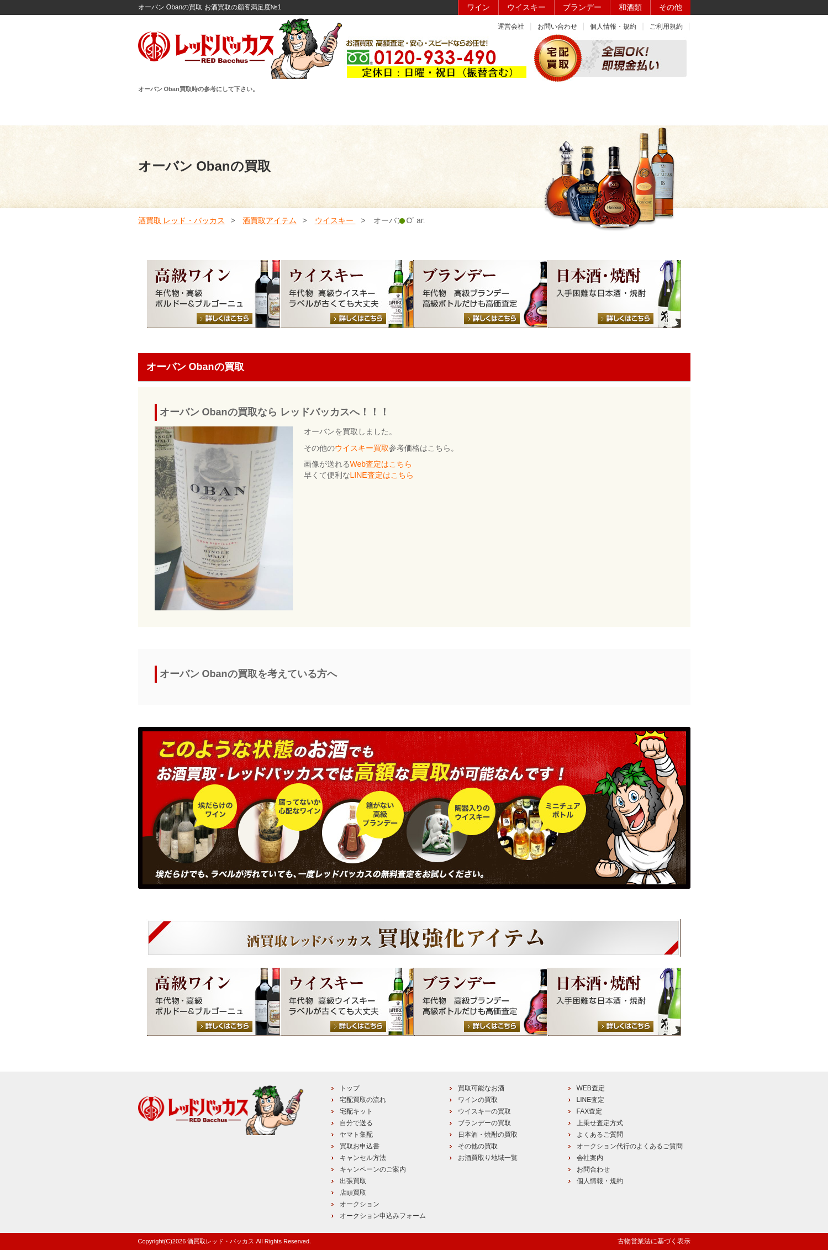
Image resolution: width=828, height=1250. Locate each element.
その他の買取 (478, 1146)
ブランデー (582, 7)
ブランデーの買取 (484, 1123)
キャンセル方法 (363, 1158)
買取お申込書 (359, 1146)
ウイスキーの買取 (484, 1111)
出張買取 (353, 1181)
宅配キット (356, 1111)
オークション (359, 1204)
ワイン (478, 7)
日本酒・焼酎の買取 (488, 1134)
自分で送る (356, 1123)
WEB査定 (591, 1088)
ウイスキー (526, 7)
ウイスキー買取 (362, 448)
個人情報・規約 (613, 26)
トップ (350, 1088)
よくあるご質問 (600, 1134)
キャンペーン (569, 108)
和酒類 (630, 7)
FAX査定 (590, 1111)
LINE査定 (591, 1100)
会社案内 (590, 1158)
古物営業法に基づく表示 (654, 1241)
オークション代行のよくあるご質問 (630, 1146)
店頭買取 (353, 1192)
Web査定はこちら (381, 464)
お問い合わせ (557, 26)
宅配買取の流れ (363, 1100)
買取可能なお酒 (481, 1088)
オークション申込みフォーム (383, 1216)
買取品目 (412, 108)
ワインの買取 (478, 1100)
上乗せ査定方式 (600, 1123)
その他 (670, 7)
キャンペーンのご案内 (373, 1169)
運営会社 (511, 26)
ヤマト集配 (356, 1134)
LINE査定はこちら (382, 475)
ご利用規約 (666, 26)
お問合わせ (593, 1169)
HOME (177, 108)
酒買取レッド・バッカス (220, 1241)
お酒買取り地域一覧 (488, 1158)
